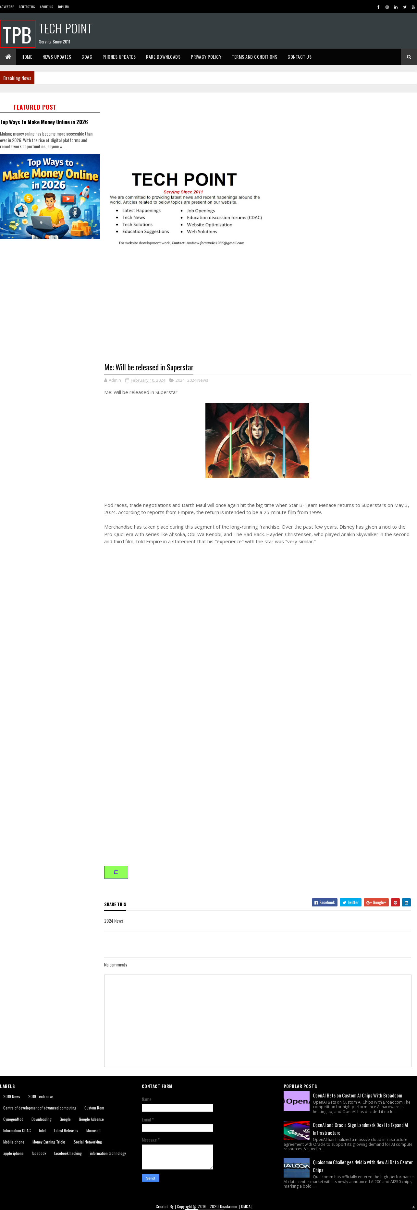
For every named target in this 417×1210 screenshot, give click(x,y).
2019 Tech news (41, 1096)
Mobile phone (13, 1141)
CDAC (86, 56)
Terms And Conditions (254, 56)
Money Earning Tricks (49, 1141)
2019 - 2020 (208, 1206)
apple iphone (13, 1153)
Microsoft (93, 1130)
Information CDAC (17, 1130)
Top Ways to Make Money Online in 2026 (44, 122)
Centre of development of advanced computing (39, 1107)
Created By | (166, 1206)
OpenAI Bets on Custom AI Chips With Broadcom (357, 1095)
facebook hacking (68, 1153)
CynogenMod (13, 1119)
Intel (42, 1130)
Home (26, 56)
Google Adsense (91, 1119)
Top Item (63, 6)
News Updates (57, 56)
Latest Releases (66, 1130)
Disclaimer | (230, 1206)
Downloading (41, 1119)
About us (46, 6)
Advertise (7, 6)
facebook (39, 1153)
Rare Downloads (163, 56)
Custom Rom (94, 1107)
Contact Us (27, 6)
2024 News (197, 380)
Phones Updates (119, 56)
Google (65, 1119)
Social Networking (88, 1141)
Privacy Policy (206, 56)
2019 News (11, 1096)
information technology (108, 1153)
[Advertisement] (61, 307)
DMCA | (247, 1206)
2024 (180, 380)
